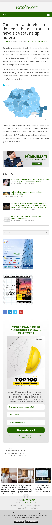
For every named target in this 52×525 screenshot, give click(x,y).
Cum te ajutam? (34, 506)
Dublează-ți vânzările (27, 508)
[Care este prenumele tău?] (25, 407)
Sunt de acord (19, 521)
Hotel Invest (26, 7)
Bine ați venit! (17, 506)
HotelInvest (6, 41)
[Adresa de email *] (25, 422)
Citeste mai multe (32, 521)
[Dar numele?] (25, 414)
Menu (4, 15)
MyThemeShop (30, 503)
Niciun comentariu (41, 41)
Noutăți (30, 41)
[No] (49, 517)
